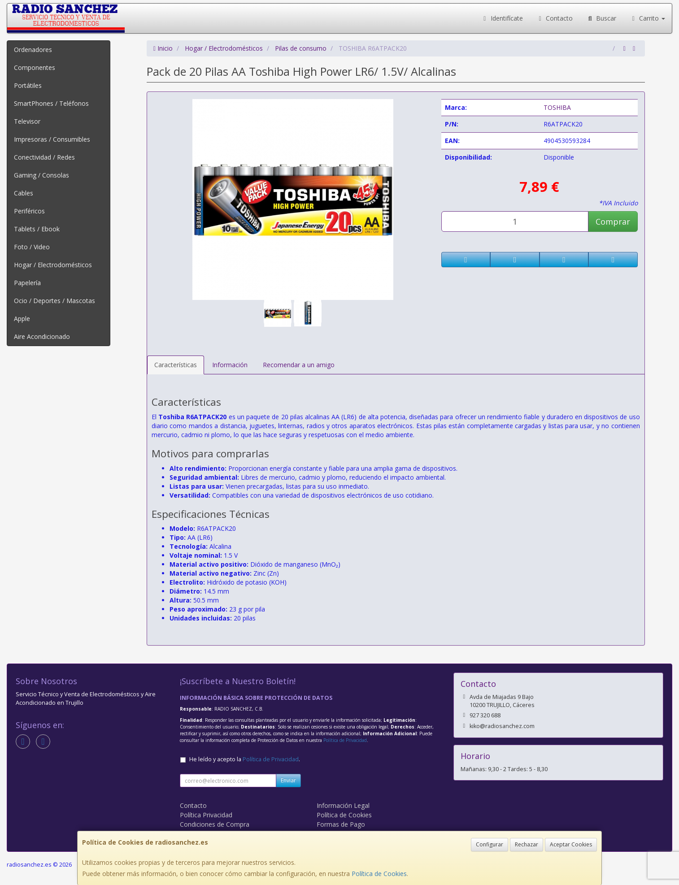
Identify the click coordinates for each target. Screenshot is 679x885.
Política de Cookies (379, 873)
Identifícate (502, 18)
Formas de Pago (341, 824)
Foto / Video (32, 247)
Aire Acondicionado (42, 336)
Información (230, 364)
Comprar (613, 221)
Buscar (601, 18)
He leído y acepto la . (244, 759)
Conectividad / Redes (44, 157)
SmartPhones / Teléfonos (51, 103)
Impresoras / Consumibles (52, 139)
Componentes (34, 67)
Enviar (288, 780)
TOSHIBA (557, 107)
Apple (22, 318)
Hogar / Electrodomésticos (53, 264)
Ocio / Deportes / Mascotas (54, 300)
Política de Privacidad (345, 740)
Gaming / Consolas (41, 175)
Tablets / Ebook (37, 229)
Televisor (27, 121)
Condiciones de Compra (214, 824)
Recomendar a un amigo (299, 364)
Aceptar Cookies (571, 844)
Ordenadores (33, 49)
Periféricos (29, 211)
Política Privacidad (206, 815)
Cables (23, 193)
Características (175, 364)
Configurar (489, 844)
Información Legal (343, 805)
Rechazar (526, 844)
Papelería (27, 282)
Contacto (554, 18)
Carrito (648, 18)
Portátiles (28, 85)
